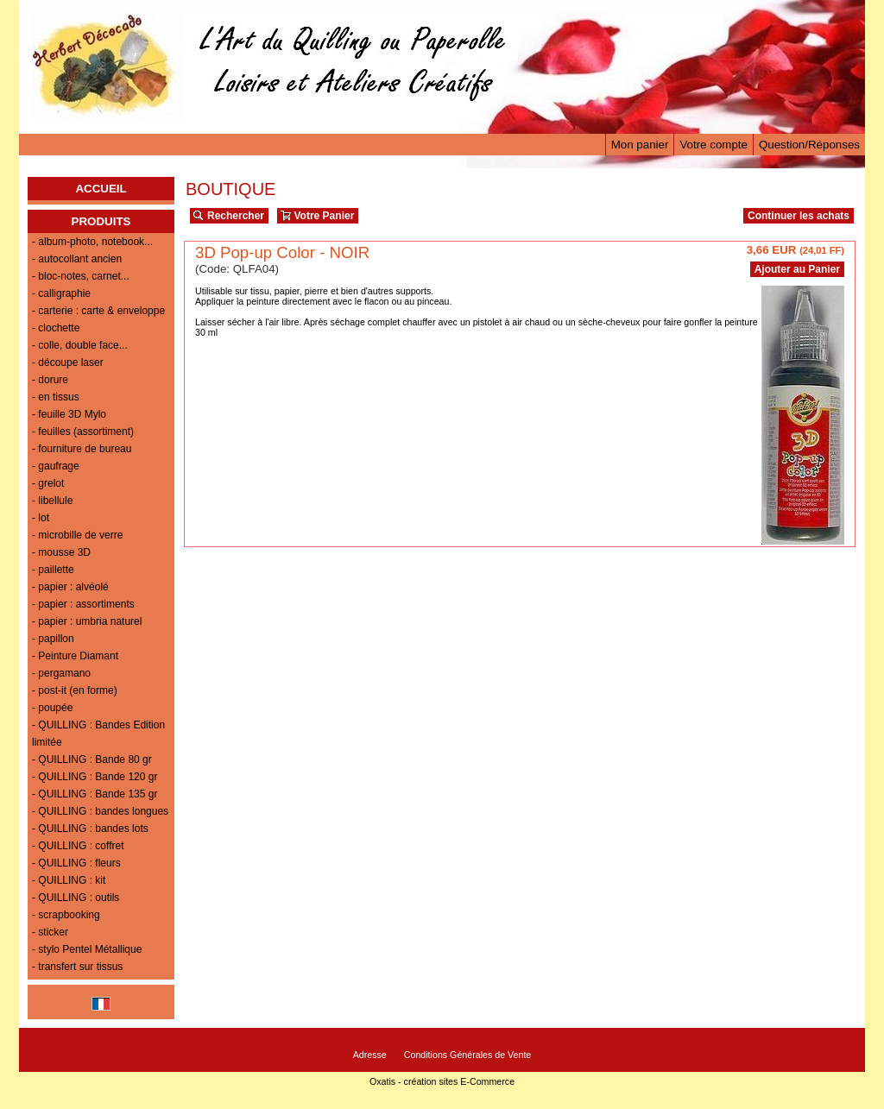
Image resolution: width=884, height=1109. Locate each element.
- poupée (52, 708)
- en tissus (55, 397)
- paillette (53, 570)
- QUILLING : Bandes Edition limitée (98, 733)
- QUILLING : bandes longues (100, 811)
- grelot (48, 483)
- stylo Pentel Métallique (87, 949)
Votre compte (713, 144)
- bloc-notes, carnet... (80, 276)
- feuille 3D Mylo (69, 414)
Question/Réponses (809, 144)
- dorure (50, 380)
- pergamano (61, 673)
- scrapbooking (66, 915)
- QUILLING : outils (75, 898)
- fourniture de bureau (81, 449)
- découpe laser (68, 362)
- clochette (55, 328)
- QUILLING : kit (68, 880)
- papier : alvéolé (70, 587)
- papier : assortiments (83, 604)
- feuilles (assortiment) (83, 431)
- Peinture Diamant (75, 656)
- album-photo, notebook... (92, 242)
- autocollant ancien (77, 259)
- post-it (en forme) (74, 690)
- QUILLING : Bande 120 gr (94, 777)
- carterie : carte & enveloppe (98, 311)
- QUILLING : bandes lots (90, 828)
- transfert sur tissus (77, 967)
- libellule (52, 501)
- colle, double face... (80, 345)
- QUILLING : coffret (77, 846)
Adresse (370, 1054)
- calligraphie (61, 293)
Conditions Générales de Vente (468, 1054)
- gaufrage (55, 466)
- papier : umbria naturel (87, 621)
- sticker (50, 932)
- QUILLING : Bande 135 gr (94, 794)
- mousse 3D (61, 552)
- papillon (53, 639)
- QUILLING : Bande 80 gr (92, 759)
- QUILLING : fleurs (76, 863)
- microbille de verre (77, 535)
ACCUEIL (100, 188)
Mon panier (640, 144)
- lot (40, 518)
